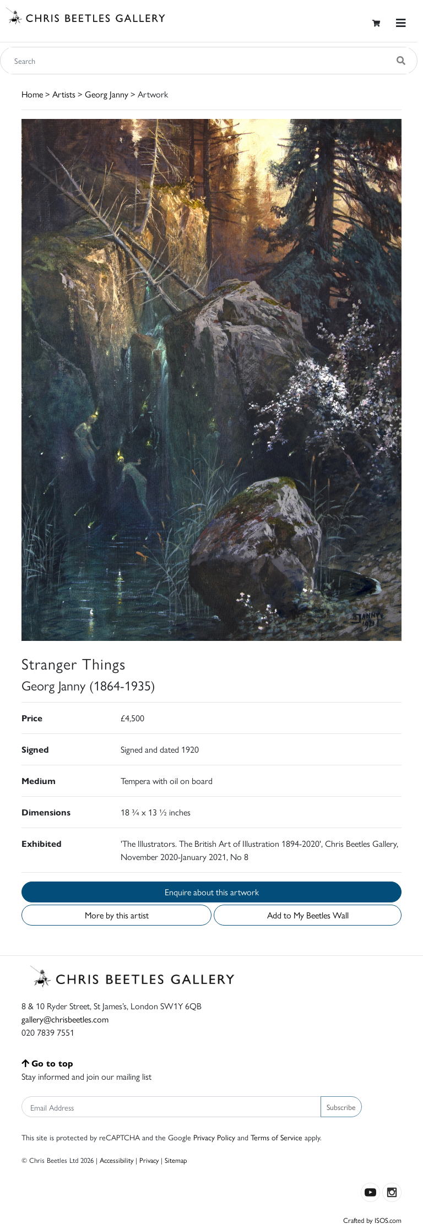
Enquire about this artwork (212, 891)
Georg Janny (106, 94)
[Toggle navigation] (401, 22)
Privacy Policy (214, 1137)
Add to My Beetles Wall (308, 915)
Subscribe (341, 1106)
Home (32, 94)
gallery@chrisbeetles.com (65, 1019)
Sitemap (176, 1160)
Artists (63, 94)
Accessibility (116, 1160)
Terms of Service (276, 1137)
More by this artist (117, 915)
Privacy (149, 1160)
